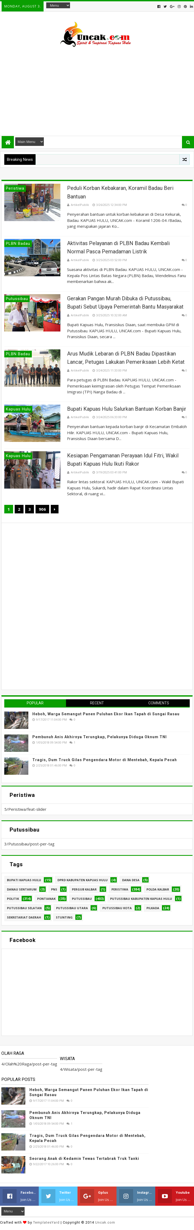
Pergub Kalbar (84, 889)
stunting (64, 917)
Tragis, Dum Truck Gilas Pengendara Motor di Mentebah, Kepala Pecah (104, 760)
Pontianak (46, 899)
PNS (54, 889)
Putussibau (82, 899)
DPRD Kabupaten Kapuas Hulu (82, 880)
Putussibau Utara (72, 908)
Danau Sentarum (22, 889)
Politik (13, 899)
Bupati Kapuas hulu (24, 880)
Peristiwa (119, 889)
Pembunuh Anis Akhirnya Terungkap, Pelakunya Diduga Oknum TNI (99, 737)
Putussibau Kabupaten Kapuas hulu (141, 899)
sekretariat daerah (24, 917)
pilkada (152, 908)
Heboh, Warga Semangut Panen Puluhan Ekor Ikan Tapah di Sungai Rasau (106, 714)
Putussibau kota (117, 908)
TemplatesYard (46, 1222)
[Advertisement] (96, 89)
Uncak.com (105, 1222)
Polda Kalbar (157, 889)
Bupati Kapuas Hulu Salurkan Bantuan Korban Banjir (126, 409)
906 (42, 509)
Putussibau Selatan (24, 908)
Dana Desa (130, 880)
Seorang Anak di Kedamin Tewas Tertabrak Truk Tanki (84, 1158)
